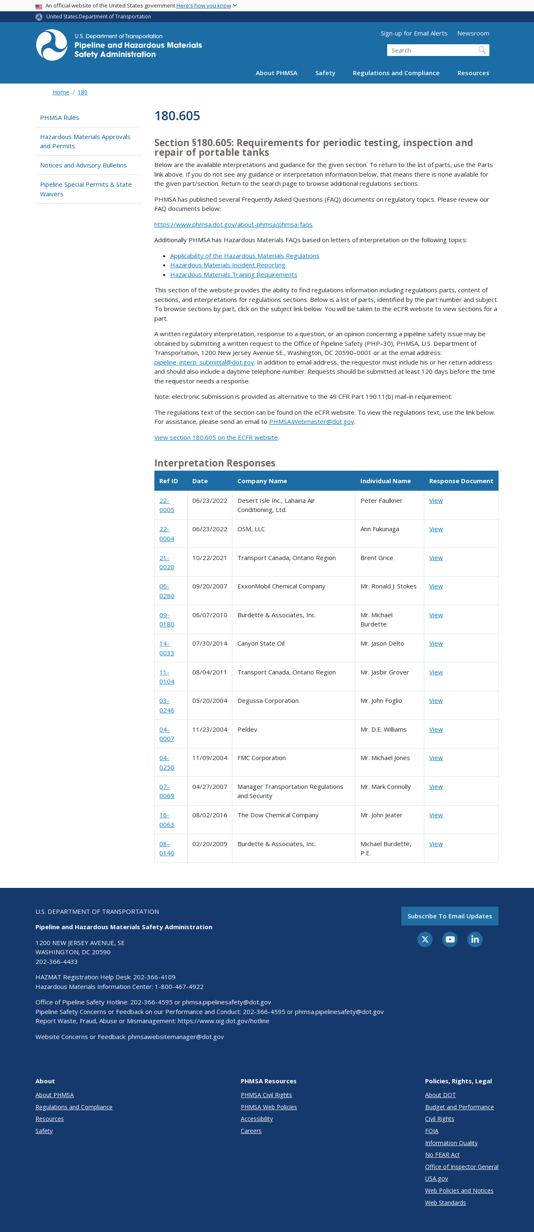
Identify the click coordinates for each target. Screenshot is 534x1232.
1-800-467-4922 (179, 986)
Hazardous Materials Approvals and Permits (85, 141)
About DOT (440, 1095)
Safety (325, 72)
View (436, 500)
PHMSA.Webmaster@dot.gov (311, 421)
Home (61, 92)
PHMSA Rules (59, 117)
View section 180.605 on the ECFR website (216, 437)
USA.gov (436, 1178)
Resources (473, 72)
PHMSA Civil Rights (266, 1095)
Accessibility (257, 1119)
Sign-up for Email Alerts (414, 33)
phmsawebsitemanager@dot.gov (176, 1036)
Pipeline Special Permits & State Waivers (86, 189)
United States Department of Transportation (98, 16)
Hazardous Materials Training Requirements (233, 274)
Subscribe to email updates (450, 916)
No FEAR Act (442, 1154)
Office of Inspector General (462, 1167)
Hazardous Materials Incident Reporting (227, 265)
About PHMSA (276, 72)
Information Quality (451, 1143)
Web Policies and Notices (459, 1190)
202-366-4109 (154, 977)
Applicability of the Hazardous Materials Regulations (245, 255)
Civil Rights (439, 1119)
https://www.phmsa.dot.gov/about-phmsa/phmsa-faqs (233, 224)
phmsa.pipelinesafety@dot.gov (226, 1002)
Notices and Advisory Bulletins (83, 165)
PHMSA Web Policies (269, 1107)
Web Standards (445, 1203)
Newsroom (473, 33)
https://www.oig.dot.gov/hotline (224, 1021)
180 (83, 92)
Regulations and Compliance (396, 72)
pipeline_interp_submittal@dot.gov (204, 362)
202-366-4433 (56, 961)
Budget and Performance (459, 1107)
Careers (251, 1131)
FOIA (431, 1131)
